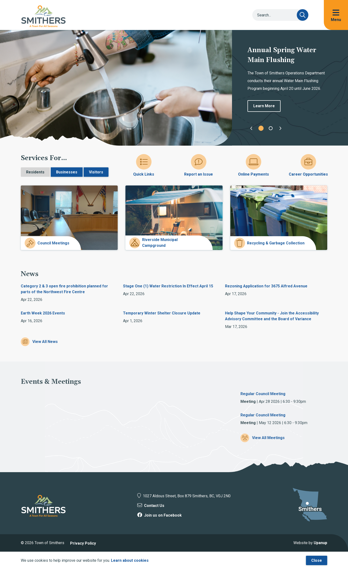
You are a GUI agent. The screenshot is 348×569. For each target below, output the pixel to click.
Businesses (66, 172)
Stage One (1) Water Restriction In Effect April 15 (168, 286)
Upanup (320, 543)
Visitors (96, 172)
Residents (35, 172)
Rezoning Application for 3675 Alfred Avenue (266, 286)
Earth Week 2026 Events (43, 313)
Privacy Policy (83, 543)
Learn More (264, 106)
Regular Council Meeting (262, 393)
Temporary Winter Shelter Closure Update (161, 313)
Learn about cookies (130, 560)
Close (316, 560)
